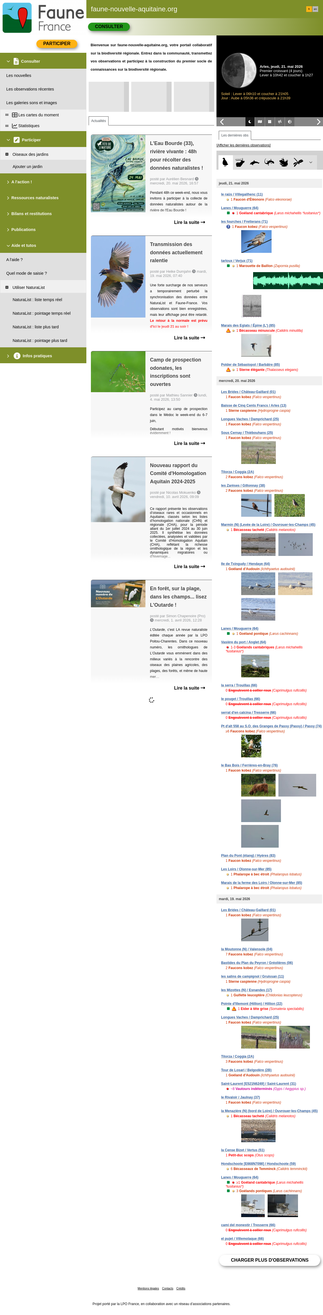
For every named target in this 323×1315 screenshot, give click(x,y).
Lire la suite (189, 222)
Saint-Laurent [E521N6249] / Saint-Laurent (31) (258, 1084)
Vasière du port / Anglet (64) (243, 642)
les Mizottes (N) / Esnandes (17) (246, 990)
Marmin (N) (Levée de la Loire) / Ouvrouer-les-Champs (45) (268, 525)
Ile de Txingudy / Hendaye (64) (245, 564)
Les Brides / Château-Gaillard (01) (248, 392)
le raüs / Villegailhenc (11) (242, 194)
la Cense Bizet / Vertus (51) (242, 1150)
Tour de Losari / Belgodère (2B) (246, 1070)
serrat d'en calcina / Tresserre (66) (248, 713)
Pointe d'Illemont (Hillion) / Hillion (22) (251, 1004)
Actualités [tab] (98, 121)
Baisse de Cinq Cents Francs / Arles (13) (253, 405)
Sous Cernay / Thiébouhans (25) (247, 433)
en (315, 9)
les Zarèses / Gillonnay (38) (243, 486)
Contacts (167, 1288)
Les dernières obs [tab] (234, 135)
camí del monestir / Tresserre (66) (248, 1225)
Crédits (181, 1288)
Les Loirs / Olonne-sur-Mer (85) (246, 869)
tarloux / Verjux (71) (237, 261)
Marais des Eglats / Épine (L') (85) (248, 325)
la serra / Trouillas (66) (239, 685)
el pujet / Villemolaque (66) (242, 1239)
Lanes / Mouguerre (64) (239, 208)
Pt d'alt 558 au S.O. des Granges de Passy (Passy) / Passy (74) (271, 726)
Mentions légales (148, 1288)
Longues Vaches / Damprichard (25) (250, 419)
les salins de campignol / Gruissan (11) (252, 976)
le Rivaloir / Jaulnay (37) (240, 1097)
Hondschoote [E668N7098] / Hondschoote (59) (258, 1164)
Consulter (109, 26)
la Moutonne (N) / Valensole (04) (246, 949)
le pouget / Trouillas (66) (240, 699)
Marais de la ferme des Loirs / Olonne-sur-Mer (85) (261, 883)
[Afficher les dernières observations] (243, 145)
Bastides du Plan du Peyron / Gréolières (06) (257, 963)
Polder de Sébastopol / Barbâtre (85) (250, 365)
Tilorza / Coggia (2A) (237, 472)
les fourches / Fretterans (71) (244, 222)
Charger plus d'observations (270, 1260)
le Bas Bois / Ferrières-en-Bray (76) (249, 765)
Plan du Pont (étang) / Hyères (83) (248, 856)
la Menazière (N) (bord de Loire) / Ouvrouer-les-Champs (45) (269, 1111)
